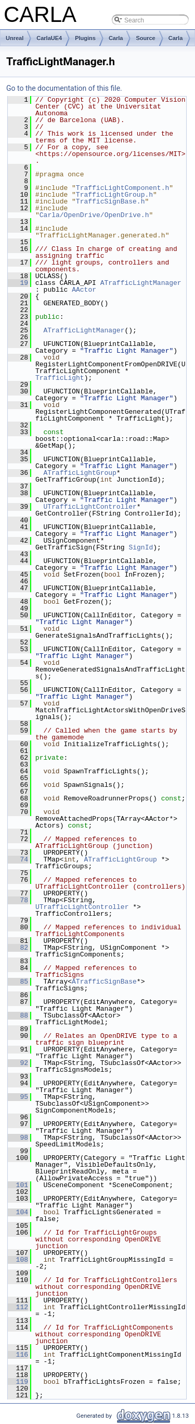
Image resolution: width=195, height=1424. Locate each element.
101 (18, 1185)
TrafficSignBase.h (110, 201)
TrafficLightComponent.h (122, 188)
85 (18, 981)
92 (18, 1063)
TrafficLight (59, 377)
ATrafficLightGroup (79, 472)
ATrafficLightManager (140, 283)
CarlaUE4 (49, 38)
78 (18, 900)
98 (18, 1137)
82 (18, 947)
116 (18, 1354)
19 (18, 283)
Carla (116, 38)
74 (18, 859)
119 (18, 1381)
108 (18, 1259)
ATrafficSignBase (104, 981)
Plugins (85, 38)
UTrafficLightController (89, 506)
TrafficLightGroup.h (114, 194)
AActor (84, 289)
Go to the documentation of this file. (64, 88)
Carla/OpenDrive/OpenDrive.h (94, 215)
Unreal (14, 38)
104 (18, 1212)
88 (18, 1015)
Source (145, 38)
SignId (140, 547)
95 (18, 1097)
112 (18, 1307)
